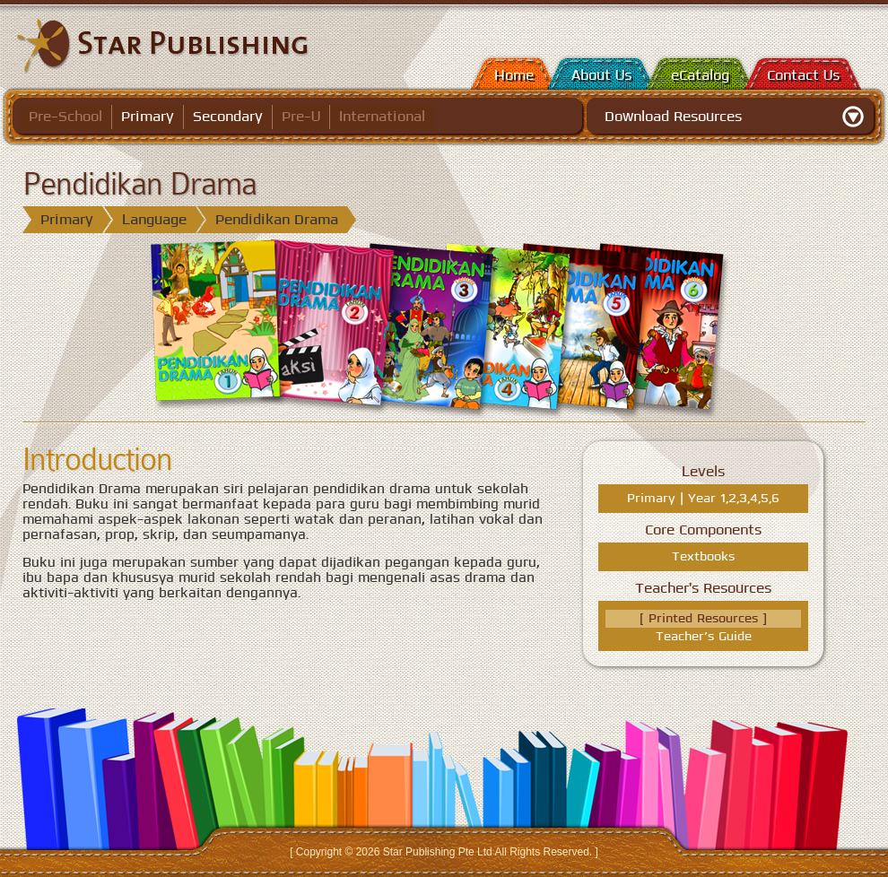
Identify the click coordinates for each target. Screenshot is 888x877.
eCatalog (700, 75)
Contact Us (803, 75)
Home (514, 75)
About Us (601, 75)
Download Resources (673, 117)
